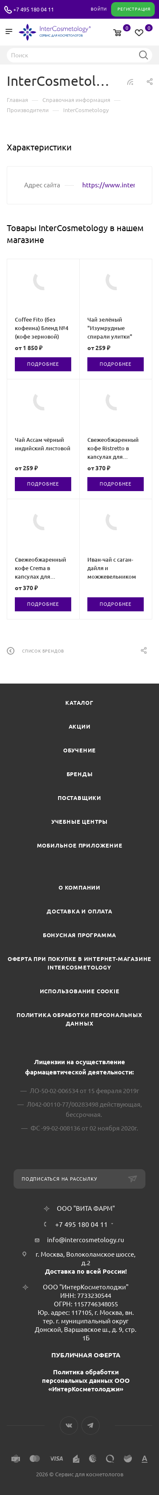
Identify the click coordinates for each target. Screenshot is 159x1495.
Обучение (79, 750)
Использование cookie (80, 991)
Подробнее (43, 364)
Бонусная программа (79, 935)
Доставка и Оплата (79, 911)
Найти (143, 55)
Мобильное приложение (80, 845)
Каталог (79, 703)
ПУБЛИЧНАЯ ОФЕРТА (85, 1355)
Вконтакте (69, 1425)
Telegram (90, 1425)
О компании (79, 887)
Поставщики (79, 798)
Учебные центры (79, 822)
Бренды (80, 774)
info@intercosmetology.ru (85, 1239)
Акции (80, 726)
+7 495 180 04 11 (33, 9)
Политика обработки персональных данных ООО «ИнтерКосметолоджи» (86, 1380)
